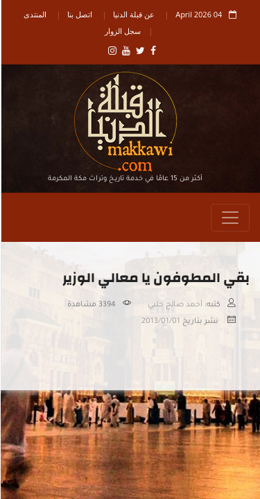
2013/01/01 (160, 321)
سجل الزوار (122, 31)
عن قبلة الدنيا (133, 14)
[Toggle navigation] (229, 217)
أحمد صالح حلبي (174, 305)
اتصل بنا (79, 14)
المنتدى (34, 14)
